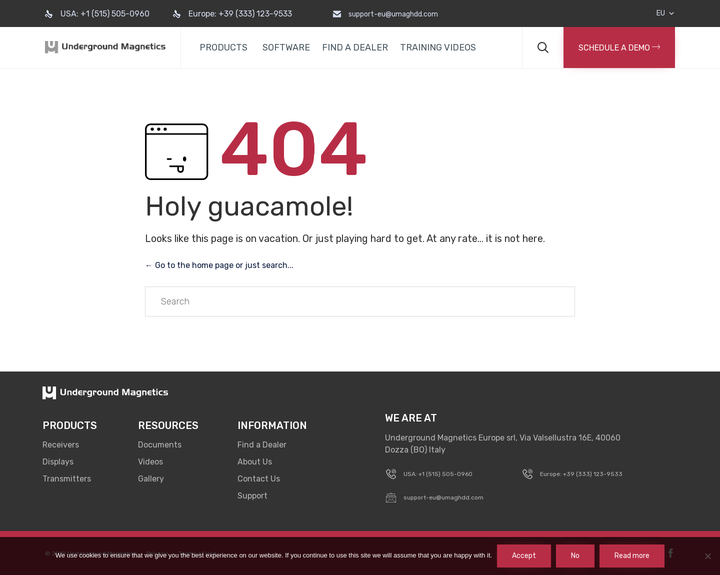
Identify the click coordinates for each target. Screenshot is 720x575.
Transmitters (66, 479)
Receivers (60, 445)
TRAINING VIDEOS (438, 47)
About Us (255, 461)
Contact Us (259, 479)
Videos (150, 461)
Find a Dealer (262, 445)
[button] (619, 47)
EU (665, 13)
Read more (632, 556)
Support (253, 495)
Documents (160, 445)
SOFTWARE (286, 47)
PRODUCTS (224, 47)
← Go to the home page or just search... (219, 265)
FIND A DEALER (355, 47)
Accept (524, 556)
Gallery (151, 479)
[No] (707, 556)
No (575, 556)
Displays (58, 461)
